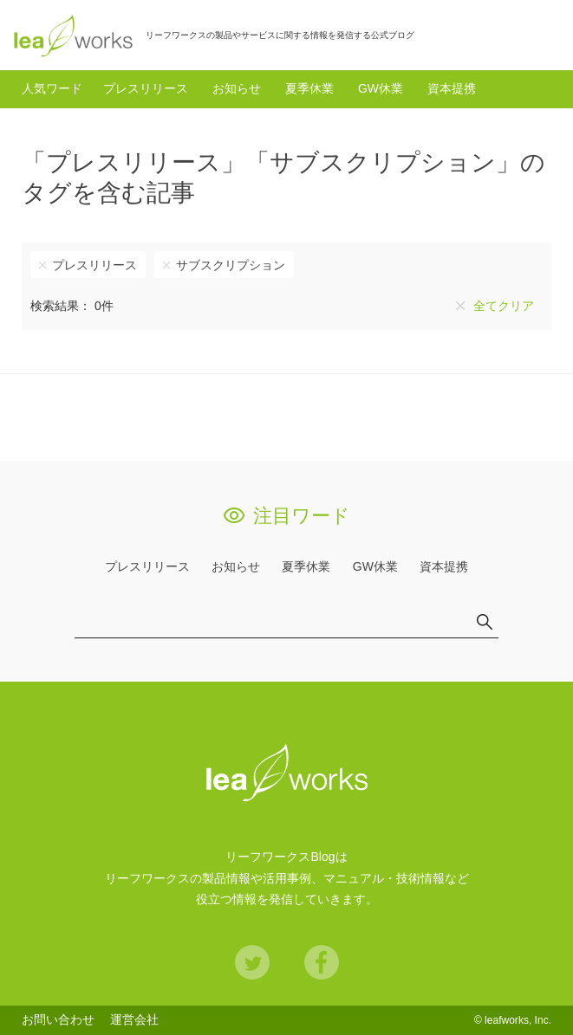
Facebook (321, 962)
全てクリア (503, 306)
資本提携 (451, 88)
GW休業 (380, 88)
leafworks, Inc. (518, 1020)
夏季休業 (309, 88)
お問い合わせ (58, 1019)
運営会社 (134, 1019)
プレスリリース (145, 88)
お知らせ (236, 88)
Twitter (252, 962)
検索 (541, 34)
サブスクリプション (230, 265)
